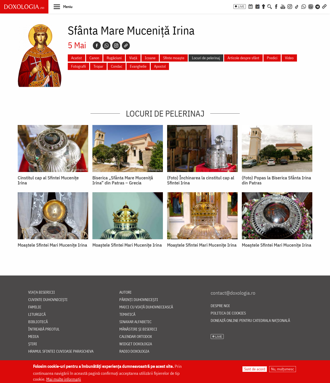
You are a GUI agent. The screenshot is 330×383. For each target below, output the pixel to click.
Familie (34, 307)
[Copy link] (126, 46)
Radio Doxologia (134, 351)
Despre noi (220, 306)
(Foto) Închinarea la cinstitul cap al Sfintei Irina (200, 180)
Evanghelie (138, 66)
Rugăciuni (114, 57)
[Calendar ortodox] (250, 6)
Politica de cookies (228, 313)
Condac (116, 66)
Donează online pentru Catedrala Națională (250, 320)
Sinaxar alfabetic (135, 322)
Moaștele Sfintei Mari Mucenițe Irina (52, 244)
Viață (133, 57)
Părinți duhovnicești (138, 300)
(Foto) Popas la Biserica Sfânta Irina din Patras (276, 180)
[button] (63, 6)
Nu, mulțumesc (282, 369)
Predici (272, 57)
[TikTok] (297, 6)
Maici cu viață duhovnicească (146, 307)
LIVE (241, 6)
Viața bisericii (41, 292)
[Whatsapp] (106, 46)
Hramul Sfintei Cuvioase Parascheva (60, 351)
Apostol (160, 66)
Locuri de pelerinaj (206, 57)
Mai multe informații (63, 379)
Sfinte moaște (173, 57)
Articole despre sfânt (243, 57)
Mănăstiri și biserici (138, 329)
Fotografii (78, 66)
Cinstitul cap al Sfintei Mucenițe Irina (48, 180)
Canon (94, 57)
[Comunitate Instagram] (311, 6)
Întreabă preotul (44, 329)
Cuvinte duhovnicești (48, 300)
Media (33, 337)
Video (289, 57)
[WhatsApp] (304, 6)
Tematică (127, 314)
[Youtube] (283, 6)
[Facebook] (276, 6)
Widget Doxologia (135, 344)
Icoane (150, 57)
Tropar (98, 66)
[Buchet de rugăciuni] (263, 6)
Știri (32, 344)
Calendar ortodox (135, 337)
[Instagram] (290, 6)
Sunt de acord (254, 369)
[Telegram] (318, 6)
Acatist (76, 57)
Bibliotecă (38, 322)
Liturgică (37, 314)
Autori (125, 292)
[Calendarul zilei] (257, 6)
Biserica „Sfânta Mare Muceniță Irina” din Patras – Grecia (122, 180)
